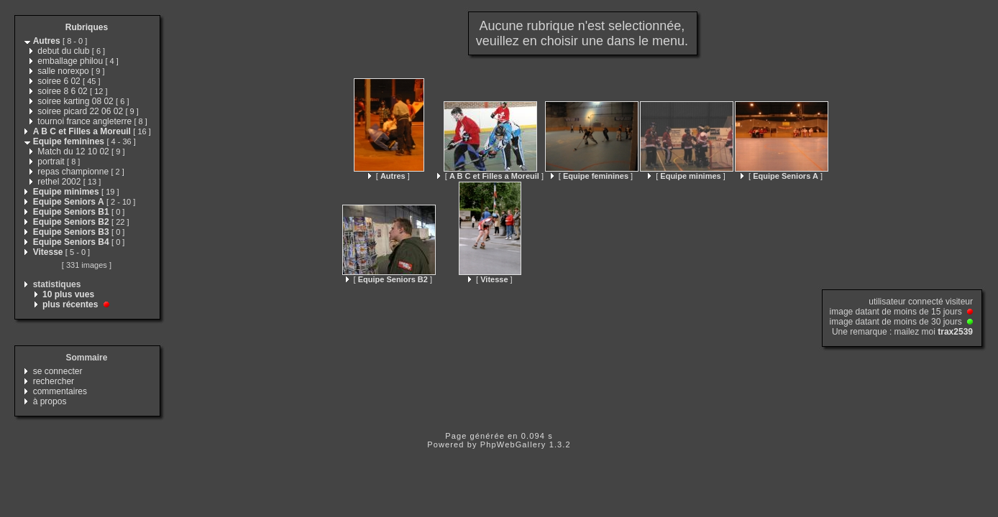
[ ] (389, 176)
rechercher (53, 381)
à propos (50, 401)
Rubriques (86, 27)
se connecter (58, 371)
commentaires (60, 391)
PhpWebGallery (513, 444)
